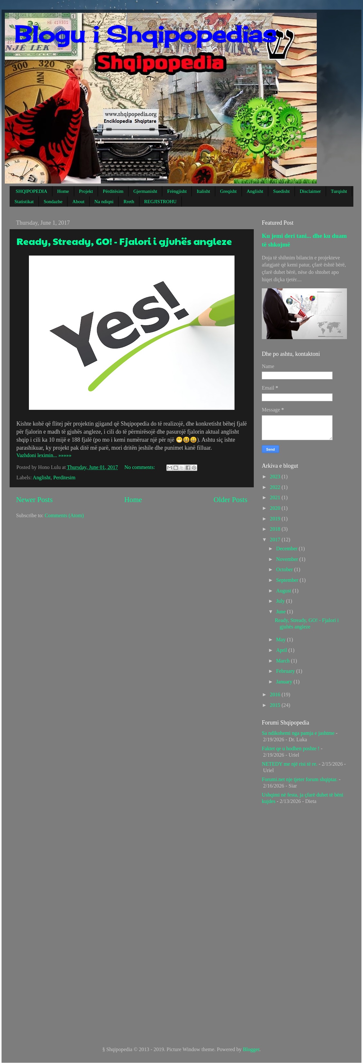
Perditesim (64, 478)
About (78, 201)
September (287, 580)
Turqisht (339, 191)
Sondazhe (53, 201)
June (281, 612)
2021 (275, 497)
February (286, 671)
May (281, 640)
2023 (275, 477)
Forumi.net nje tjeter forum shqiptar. (300, 779)
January (284, 682)
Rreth (128, 201)
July (281, 601)
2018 (275, 529)
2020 (275, 508)
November (287, 559)
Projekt (86, 191)
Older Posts (230, 500)
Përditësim (113, 191)
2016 (275, 695)
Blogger (251, 1049)
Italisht (203, 191)
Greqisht (228, 191)
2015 (275, 705)
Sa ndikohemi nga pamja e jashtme (298, 733)
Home (63, 191)
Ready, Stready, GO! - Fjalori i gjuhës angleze (124, 241)
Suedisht (281, 191)
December (287, 549)
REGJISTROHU (160, 201)
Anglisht (255, 191)
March (283, 661)
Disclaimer (310, 191)
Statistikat (24, 201)
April (282, 650)
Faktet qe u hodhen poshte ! (290, 749)
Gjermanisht (145, 191)
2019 (275, 519)
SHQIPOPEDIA (31, 191)
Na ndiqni (104, 201)
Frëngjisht (177, 191)
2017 (275, 540)
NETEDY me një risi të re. (289, 764)
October (285, 569)
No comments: (140, 467)
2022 (275, 487)
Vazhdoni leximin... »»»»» (43, 455)
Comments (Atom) (64, 515)
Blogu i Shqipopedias (145, 34)
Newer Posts (34, 500)
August (284, 591)
